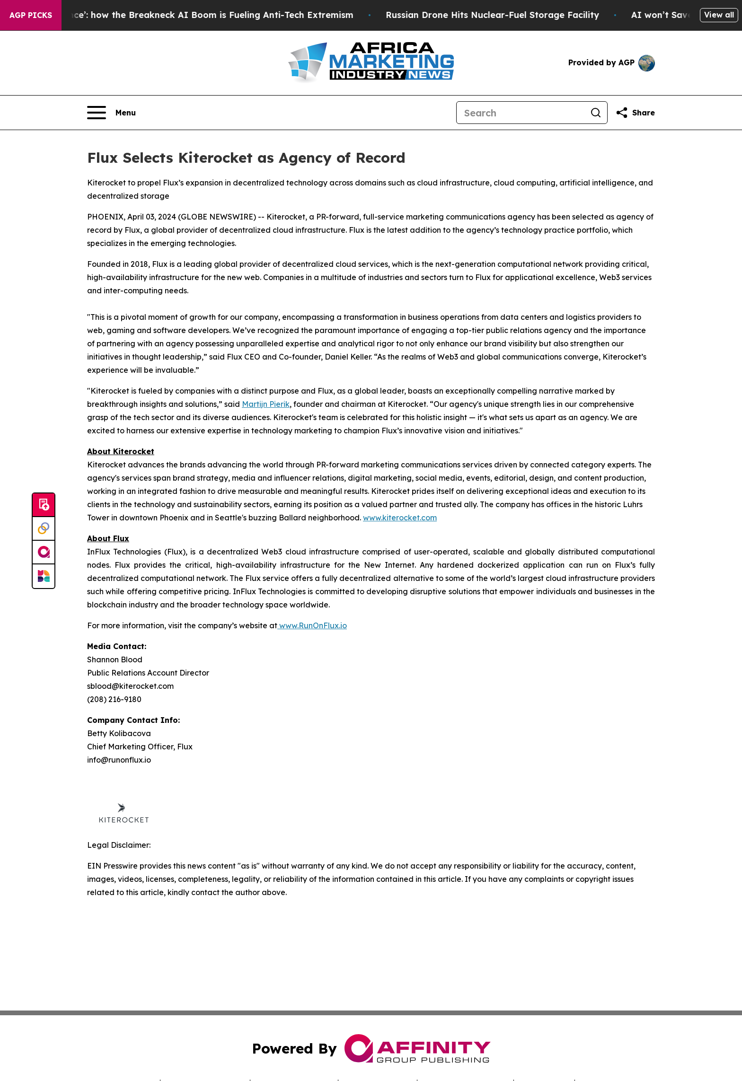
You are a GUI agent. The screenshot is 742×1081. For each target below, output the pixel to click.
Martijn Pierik (266, 404)
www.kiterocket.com (400, 517)
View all (719, 14)
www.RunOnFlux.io (312, 625)
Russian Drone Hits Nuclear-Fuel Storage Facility (521, 14)
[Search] (520, 112)
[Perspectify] (43, 529)
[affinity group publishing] (43, 552)
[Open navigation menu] (111, 112)
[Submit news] (43, 505)
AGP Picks (30, 15)
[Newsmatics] (43, 576)
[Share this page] (635, 112)
